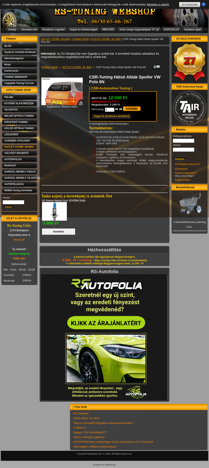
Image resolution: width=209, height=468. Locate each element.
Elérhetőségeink (14, 58)
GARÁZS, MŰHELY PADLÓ (20, 171)
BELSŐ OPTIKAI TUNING (19, 115)
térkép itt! (19, 239)
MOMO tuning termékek (18, 190)
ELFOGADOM (190, 4)
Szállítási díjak (192, 29)
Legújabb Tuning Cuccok (19, 83)
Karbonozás (11, 70)
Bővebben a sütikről (158, 4)
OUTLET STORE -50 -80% (106, 39)
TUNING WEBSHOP (15, 77)
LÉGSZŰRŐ (11, 134)
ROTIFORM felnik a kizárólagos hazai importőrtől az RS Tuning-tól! (113, 441)
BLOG (8, 46)
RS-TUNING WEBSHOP (105, 11)
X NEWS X (80, 427)
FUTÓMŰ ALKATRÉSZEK (19, 103)
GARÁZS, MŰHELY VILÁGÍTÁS (20, 178)
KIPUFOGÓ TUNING (16, 122)
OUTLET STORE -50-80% (19, 147)
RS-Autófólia (81, 413)
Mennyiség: (98, 109)
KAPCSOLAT (171, 29)
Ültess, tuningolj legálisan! (88, 437)
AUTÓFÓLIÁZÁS (14, 184)
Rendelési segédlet (53, 29)
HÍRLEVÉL (108, 29)
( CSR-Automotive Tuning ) (110, 88)
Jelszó (176, 145)
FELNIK (8, 97)
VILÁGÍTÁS (11, 109)
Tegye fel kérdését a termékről (111, 116)
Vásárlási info (29, 29)
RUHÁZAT (10, 165)
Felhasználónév (182, 136)
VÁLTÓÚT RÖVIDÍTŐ (16, 153)
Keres (6, 197)
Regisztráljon (183, 179)
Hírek (7, 64)
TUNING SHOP (80, 39)
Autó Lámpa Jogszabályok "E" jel (139, 29)
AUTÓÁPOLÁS (13, 159)
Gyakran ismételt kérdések (20, 52)
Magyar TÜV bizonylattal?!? (89, 432)
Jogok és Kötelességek (83, 29)
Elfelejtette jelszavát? (187, 164)
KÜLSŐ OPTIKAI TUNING (19, 128)
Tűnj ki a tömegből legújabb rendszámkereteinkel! (103, 423)
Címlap (12, 29)
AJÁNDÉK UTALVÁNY (17, 140)
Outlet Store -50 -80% (86, 418)
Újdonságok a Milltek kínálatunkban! (95, 446)
